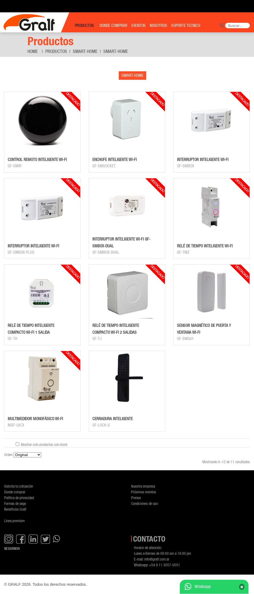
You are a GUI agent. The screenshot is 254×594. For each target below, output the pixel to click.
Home (32, 51)
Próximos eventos (143, 492)
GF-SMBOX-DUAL (105, 252)
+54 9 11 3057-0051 (164, 564)
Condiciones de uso (144, 503)
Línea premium (14, 520)
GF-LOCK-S (101, 425)
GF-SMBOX (185, 165)
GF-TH (12, 338)
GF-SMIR (14, 165)
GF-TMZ (183, 252)
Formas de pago (15, 503)
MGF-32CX (16, 425)
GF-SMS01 (185, 338)
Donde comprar (14, 492)
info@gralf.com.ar (156, 559)
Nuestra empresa (143, 486)
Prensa (136, 497)
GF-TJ (96, 338)
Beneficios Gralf (15, 509)
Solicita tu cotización (18, 486)
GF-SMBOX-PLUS (21, 252)
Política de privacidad (19, 497)
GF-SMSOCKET (104, 165)
